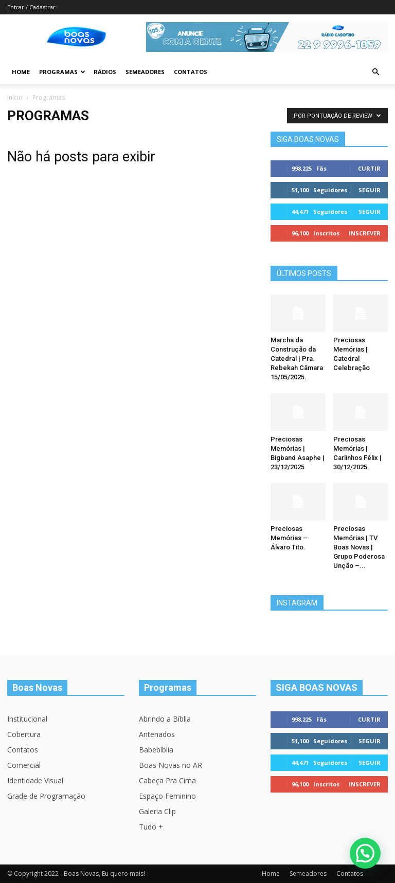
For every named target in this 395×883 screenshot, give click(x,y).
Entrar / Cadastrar (31, 7)
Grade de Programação (46, 796)
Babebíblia (156, 750)
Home (21, 72)
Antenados (157, 734)
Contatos (190, 72)
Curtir (369, 168)
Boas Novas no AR (170, 765)
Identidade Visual (35, 780)
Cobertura (24, 734)
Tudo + (151, 827)
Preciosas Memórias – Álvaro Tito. (289, 538)
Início (15, 97)
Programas (62, 72)
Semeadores (145, 72)
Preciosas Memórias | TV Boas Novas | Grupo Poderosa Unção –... (359, 547)
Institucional (27, 719)
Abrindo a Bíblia (165, 719)
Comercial (24, 765)
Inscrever (365, 233)
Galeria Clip (157, 811)
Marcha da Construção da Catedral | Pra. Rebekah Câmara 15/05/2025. (297, 358)
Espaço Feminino (167, 796)
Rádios (105, 72)
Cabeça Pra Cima (167, 780)
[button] (375, 72)
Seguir (369, 190)
